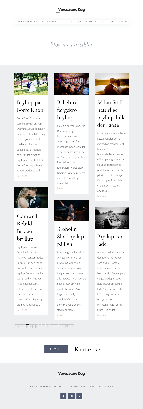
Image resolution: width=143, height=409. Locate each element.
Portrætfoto (71, 387)
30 (56, 326)
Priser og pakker (87, 22)
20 (52, 326)
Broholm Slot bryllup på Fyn (70, 236)
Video (83, 387)
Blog (112, 22)
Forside (33, 387)
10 (47, 326)
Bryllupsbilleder (56, 22)
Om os (103, 22)
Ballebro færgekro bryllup (67, 110)
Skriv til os (56, 349)
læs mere (22, 175)
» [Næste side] (63, 326)
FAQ (71, 22)
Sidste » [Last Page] (69, 326)
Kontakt (124, 22)
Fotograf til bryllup (30, 22)
